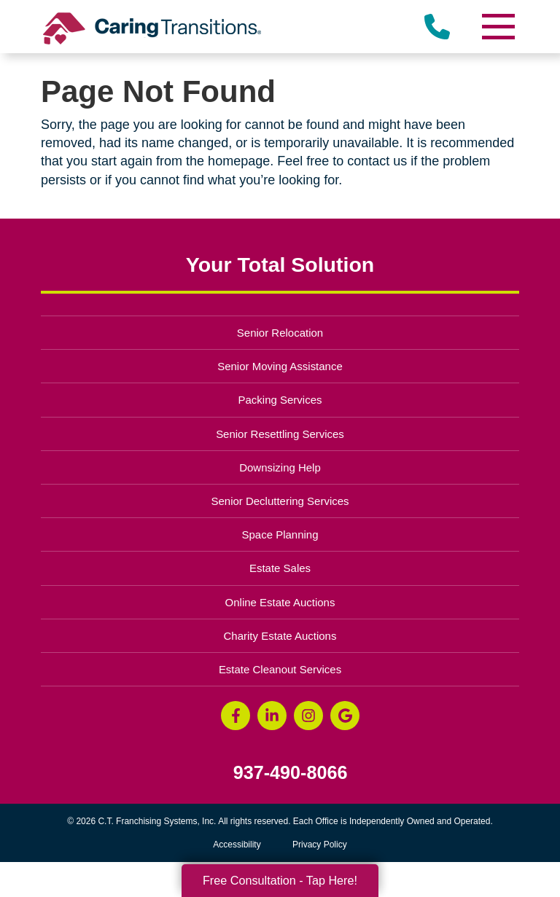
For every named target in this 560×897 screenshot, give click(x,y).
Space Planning (280, 534)
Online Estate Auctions (280, 602)
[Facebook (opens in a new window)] (235, 715)
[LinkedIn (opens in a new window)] (272, 715)
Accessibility (236, 844)
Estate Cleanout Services (280, 669)
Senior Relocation (280, 332)
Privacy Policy (319, 844)
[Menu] (497, 26)
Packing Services (280, 399)
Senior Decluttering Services (280, 501)
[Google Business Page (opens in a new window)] (344, 715)
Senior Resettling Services (280, 434)
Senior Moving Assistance (280, 366)
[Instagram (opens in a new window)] (308, 715)
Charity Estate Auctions (280, 636)
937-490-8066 (290, 773)
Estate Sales (280, 568)
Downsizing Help (280, 467)
